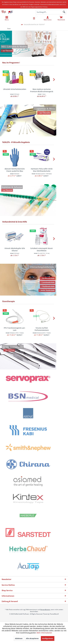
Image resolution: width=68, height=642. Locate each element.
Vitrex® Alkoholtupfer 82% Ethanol (15, 249)
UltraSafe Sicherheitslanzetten (14, 89)
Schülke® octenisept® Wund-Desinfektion (41, 249)
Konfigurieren (47, 638)
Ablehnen (18, 638)
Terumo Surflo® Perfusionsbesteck (42, 329)
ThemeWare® (54, 614)
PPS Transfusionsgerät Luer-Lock (14, 329)
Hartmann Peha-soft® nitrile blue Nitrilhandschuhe (42, 170)
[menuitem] (61, 18)
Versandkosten (45, 610)
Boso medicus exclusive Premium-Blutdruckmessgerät (41, 90)
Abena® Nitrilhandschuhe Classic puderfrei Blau (15, 170)
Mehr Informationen (44, 633)
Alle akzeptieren (32, 638)
